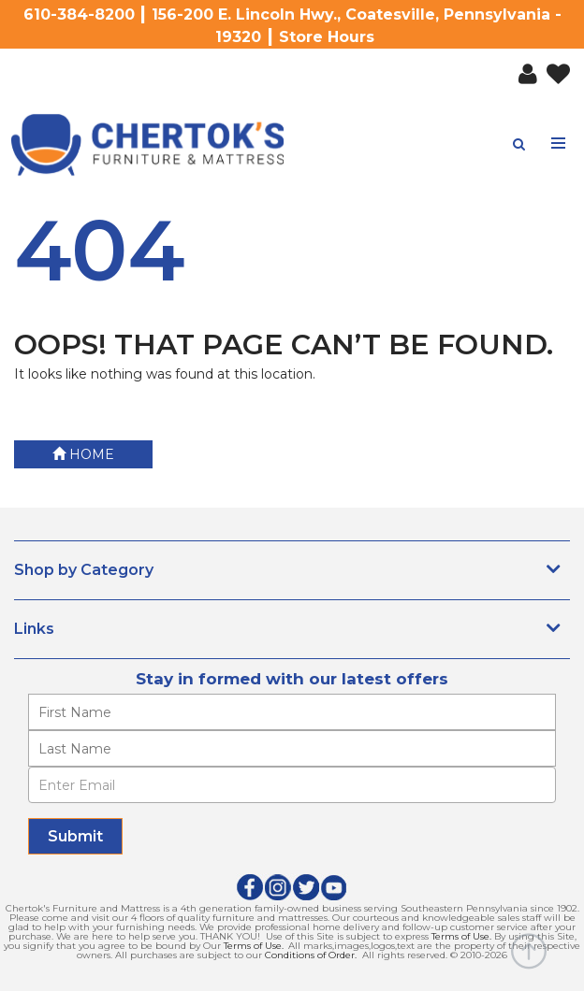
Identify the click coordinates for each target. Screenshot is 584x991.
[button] (523, 70)
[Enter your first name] (292, 712)
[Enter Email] (292, 785)
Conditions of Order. (311, 955)
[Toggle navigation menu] (559, 143)
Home (83, 454)
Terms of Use (460, 936)
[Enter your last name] (292, 748)
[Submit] (75, 836)
